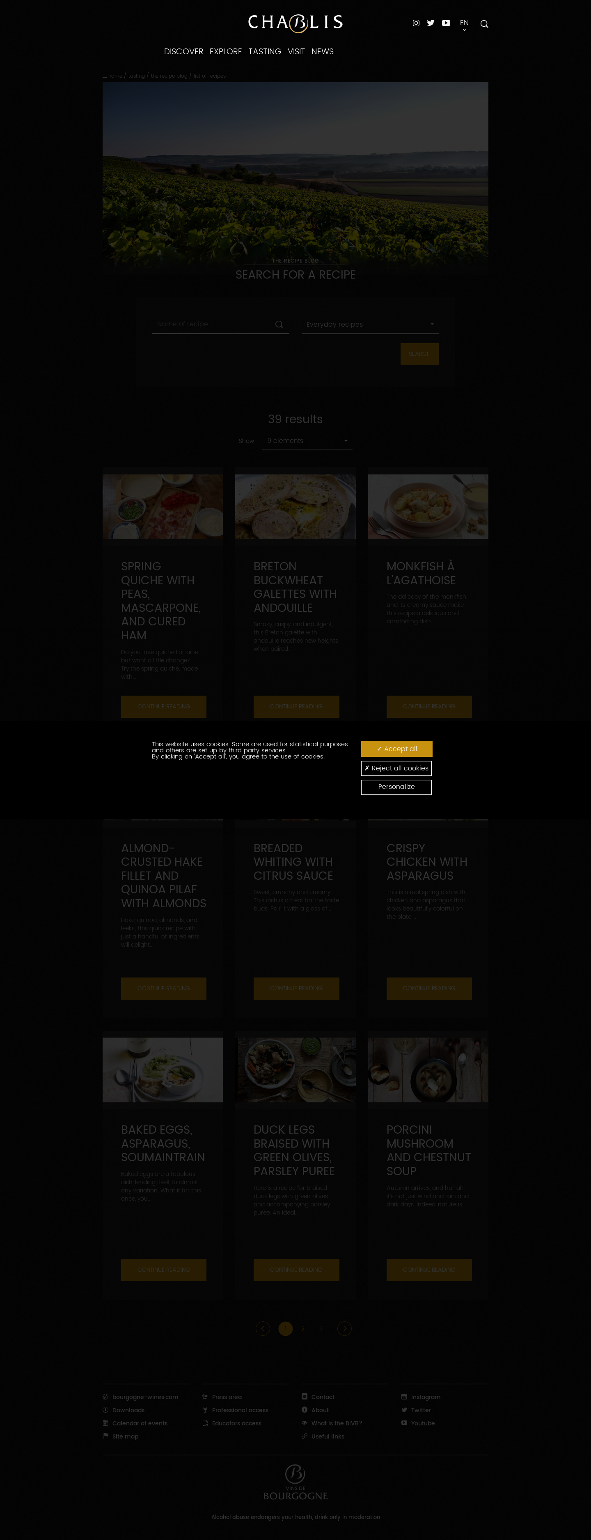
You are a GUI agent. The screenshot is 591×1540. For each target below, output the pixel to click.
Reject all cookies (396, 768)
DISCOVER (184, 52)
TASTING (265, 52)
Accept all (397, 748)
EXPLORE (226, 52)
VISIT (296, 52)
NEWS (323, 52)
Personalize (396, 787)
